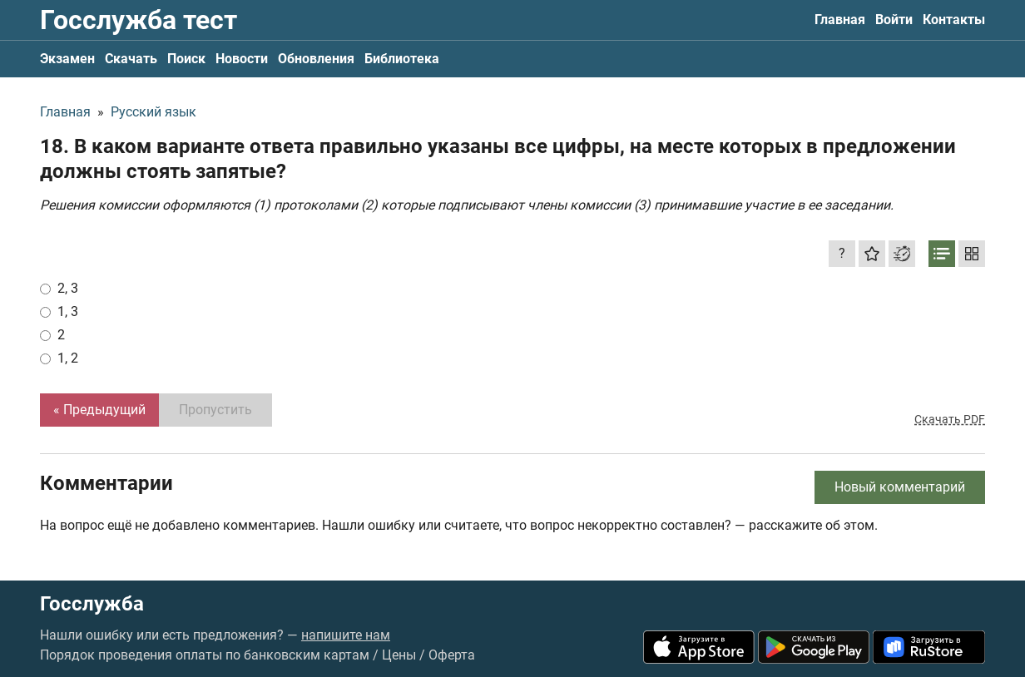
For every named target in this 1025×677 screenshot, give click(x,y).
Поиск (186, 59)
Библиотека (401, 59)
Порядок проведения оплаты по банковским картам (204, 655)
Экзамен (67, 59)
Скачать (131, 59)
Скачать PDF (949, 419)
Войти (894, 19)
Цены (399, 655)
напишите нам (345, 635)
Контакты (954, 19)
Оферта (451, 655)
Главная (840, 19)
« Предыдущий (99, 410)
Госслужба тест (138, 20)
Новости (241, 59)
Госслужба (92, 604)
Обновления (316, 59)
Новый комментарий (899, 487)
